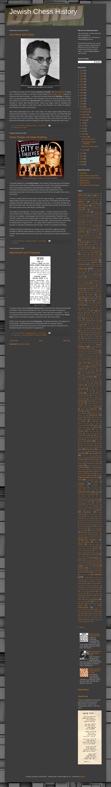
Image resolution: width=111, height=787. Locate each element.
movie (92, 435)
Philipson (99, 469)
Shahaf (99, 530)
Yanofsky (82, 611)
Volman (97, 587)
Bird (87, 228)
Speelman (97, 550)
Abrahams (81, 193)
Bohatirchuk (91, 236)
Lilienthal (96, 399)
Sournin (87, 548)
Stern (81, 560)
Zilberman (96, 617)
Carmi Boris (87, 250)
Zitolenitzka (97, 619)
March (84, 134)
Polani (92, 475)
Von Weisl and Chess (21, 34)
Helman (97, 342)
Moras (97, 431)
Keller (85, 371)
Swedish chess (82, 564)
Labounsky (81, 389)
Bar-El (81, 218)
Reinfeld (97, 498)
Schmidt (90, 524)
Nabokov (80, 441)
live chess (81, 403)
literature (90, 401)
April (83, 131)
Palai (86, 457)
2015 (82, 101)
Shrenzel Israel (88, 536)
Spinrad (97, 552)
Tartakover (81, 568)
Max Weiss (96, 423)
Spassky (95, 548)
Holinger (90, 351)
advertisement (82, 195)
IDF (79, 355)
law (88, 393)
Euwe (100, 291)
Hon (96, 351)
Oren (100, 453)
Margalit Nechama (95, 413)
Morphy (80, 433)
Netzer (81, 447)
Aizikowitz (80, 199)
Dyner (87, 283)
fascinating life (59, 92)
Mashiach (96, 417)
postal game (89, 479)
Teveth (94, 572)
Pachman (80, 457)
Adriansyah (96, 193)
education (80, 285)
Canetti (80, 248)
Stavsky (98, 556)
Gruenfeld (89, 328)
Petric (100, 465)
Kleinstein (99, 375)
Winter (95, 599)
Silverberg (96, 538)
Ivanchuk (88, 357)
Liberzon (99, 397)
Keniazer (92, 371)
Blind (91, 232)
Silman (89, 538)
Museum (96, 437)
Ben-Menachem (96, 222)
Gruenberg (80, 328)
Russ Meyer (90, 514)
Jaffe (86, 359)
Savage (82, 522)
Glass (80, 319)
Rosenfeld (90, 508)
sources (80, 548)
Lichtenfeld (83, 399)
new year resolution (93, 447)
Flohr (90, 301)
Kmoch (82, 377)
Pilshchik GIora (89, 473)
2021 (82, 84)
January (84, 150)
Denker (98, 273)
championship (97, 252)
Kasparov (81, 369)
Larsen (97, 391)
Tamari (85, 566)
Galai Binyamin (91, 305)
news (80, 449)
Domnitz (80, 277)
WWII (93, 609)
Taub (89, 568)
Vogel (91, 587)
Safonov (89, 516)
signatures (81, 538)
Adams (89, 193)
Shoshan (80, 536)
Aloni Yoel (96, 206)
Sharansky (84, 532)
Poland (86, 475)
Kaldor (100, 363)
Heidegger (80, 342)
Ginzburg (86, 317)
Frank (79, 303)
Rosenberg (95, 506)
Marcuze (85, 413)
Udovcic (100, 579)
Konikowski (97, 379)
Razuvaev (83, 496)
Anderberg (88, 208)
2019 (82, 90)
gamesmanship (94, 307)
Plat (81, 475)
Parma (100, 459)
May (83, 128)
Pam (88, 459)
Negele (93, 445)
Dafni (79, 271)
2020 (82, 87)
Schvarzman (83, 526)
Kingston (97, 373)
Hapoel (86, 338)
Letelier (100, 393)
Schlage (99, 522)
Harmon (93, 338)
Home (40, 340)
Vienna (85, 587)
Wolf (79, 603)
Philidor (97, 467)
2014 (82, 104)
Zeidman (80, 617)
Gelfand (91, 311)
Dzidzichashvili (96, 283)
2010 (82, 159)
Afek (92, 195)
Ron (87, 506)
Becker (80, 222)
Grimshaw (89, 327)
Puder (91, 488)
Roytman (98, 510)
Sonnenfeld (88, 546)
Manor (97, 411)
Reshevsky (95, 500)
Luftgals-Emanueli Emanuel (85, 407)
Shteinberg (97, 536)
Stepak (100, 558)
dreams (88, 279)
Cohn (86, 262)
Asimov (80, 214)
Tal (79, 566)
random (86, 494)
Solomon (80, 546)
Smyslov (80, 544)
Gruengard (98, 329)
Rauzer (100, 494)
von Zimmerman (84, 591)
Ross (97, 508)
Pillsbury (99, 471)
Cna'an (79, 262)
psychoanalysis (82, 488)
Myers (98, 439)
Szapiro (97, 564)
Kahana (93, 363)
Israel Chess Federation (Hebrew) (90, 178)
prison (87, 481)
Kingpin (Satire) (85, 180)
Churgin (99, 258)
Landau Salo (98, 389)
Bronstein (81, 244)
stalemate (89, 554)
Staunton (90, 556)
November (85, 112)
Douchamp (80, 279)
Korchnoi (80, 381)
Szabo (90, 564)
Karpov (91, 367)
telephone (91, 570)
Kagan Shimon (83, 363)
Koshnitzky (97, 381)
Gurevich (89, 332)
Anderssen (96, 208)
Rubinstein (87, 512)
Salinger (86, 518)
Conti (79, 266)
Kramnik (90, 385)
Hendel (89, 345)
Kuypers (97, 387)
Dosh (97, 277)
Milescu (80, 429)
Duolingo (99, 281)
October (84, 114)
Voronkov (93, 591)
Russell (98, 514)
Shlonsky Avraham (93, 534)
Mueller (98, 435)
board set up (92, 234)
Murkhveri (80, 437)
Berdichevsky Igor (90, 224)
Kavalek (90, 369)
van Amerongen (82, 583)
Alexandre (81, 204)
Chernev (84, 254)
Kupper (80, 387)
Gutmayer (91, 334)
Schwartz (91, 526)
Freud (84, 303)
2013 (82, 106)
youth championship (83, 613)
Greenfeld (80, 327)
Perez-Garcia (95, 463)
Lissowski (81, 401)
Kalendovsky (83, 365)
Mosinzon (85, 435)
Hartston (99, 338)
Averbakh (96, 214)
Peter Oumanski (92, 465)
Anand (80, 208)
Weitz (92, 595)
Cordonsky (85, 266)
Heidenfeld (89, 342)
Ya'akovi (99, 609)
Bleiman (82, 232)
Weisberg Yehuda (83, 595)
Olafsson (97, 451)
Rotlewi (80, 510)
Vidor (79, 587)
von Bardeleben (82, 589)
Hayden (98, 340)
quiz (97, 490)
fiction (100, 297)
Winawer (87, 599)
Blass (90, 230)
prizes (96, 482)
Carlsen (97, 248)
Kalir (89, 365)
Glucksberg (96, 318)
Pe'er (97, 461)
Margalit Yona (81, 415)
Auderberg (87, 214)
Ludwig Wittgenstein (93, 405)
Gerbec (97, 313)
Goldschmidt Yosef (83, 320)
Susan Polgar (95, 562)
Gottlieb (80, 322)
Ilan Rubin (86, 355)
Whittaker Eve (89, 597)
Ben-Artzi (86, 222)
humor (86, 353)
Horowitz (80, 353)
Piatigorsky (91, 471)
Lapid (90, 391)
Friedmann (98, 303)
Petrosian (83, 467)
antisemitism (82, 210)
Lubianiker (81, 405)
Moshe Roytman (90, 433)
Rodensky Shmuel (95, 504)
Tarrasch (96, 566)
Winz (89, 601)
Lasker (80, 393)
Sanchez (99, 520)
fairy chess (98, 292)
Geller (82, 313)
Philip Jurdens (81, 469)
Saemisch (80, 516)
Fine (98, 298)
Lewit (79, 397)
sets (86, 530)
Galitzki (100, 305)
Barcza (80, 220)
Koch (81, 379)
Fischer (80, 301)
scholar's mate (98, 524)
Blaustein (99, 230)
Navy (98, 443)
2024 (82, 76)
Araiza (92, 210)
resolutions (80, 502)
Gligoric (88, 318)
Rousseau (88, 510)
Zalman (90, 615)
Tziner (93, 579)
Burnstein (80, 246)
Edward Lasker (90, 285)
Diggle (85, 275)
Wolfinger (86, 603)
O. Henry (82, 451)
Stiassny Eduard (89, 560)
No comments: (42, 125)
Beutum (80, 228)
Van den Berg (93, 583)
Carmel (80, 250)
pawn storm (90, 461)
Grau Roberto (98, 322)
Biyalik (100, 228)
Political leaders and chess (88, 477)
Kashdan (97, 367)
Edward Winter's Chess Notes (89, 175)
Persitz (80, 465)
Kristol (97, 385)
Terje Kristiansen (85, 572)
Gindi (79, 317)
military (88, 429)
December (85, 109)
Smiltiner (87, 542)
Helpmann (80, 345)
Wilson (80, 599)
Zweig (90, 621)
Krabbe (96, 383)
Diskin (90, 275)
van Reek (86, 585)
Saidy (79, 518)
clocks (15, 243)
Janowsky (92, 359)
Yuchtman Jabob (97, 613)
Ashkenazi (96, 212)
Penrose (80, 463)
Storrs (98, 560)
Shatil (91, 532)
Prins (79, 481)
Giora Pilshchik (96, 317)
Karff (84, 367)
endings (80, 289)
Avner (85, 216)
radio (97, 492)
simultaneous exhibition (40, 335)
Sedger (98, 526)
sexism (93, 530)
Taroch (90, 566)
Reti (89, 502)
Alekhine (81, 202)
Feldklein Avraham (90, 297)
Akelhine (89, 199)
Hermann (93, 347)
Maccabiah (98, 407)
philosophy (83, 471)
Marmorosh (17, 127)
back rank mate (98, 216)
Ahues (90, 197)
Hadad (85, 336)
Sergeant (92, 528)
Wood (90, 605)
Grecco (89, 324)
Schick (93, 522)
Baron (92, 220)
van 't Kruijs (97, 581)
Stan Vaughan (81, 556)
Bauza (98, 220)
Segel (79, 528)
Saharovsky (96, 516)
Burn (97, 244)
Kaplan (79, 367)
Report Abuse (83, 690)
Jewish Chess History (43, 11)
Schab (87, 522)
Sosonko (96, 546)
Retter (86, 504)
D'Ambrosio (97, 269)
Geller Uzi (90, 313)
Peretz (87, 463)
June (83, 125)
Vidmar (98, 585)
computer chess (94, 264)
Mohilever (81, 431)
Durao (81, 283)
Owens (97, 455)
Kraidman (81, 385)
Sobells (90, 544)
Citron (82, 260)
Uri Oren (89, 581)
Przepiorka (30, 335)
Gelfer (100, 311)
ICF (97, 353)
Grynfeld (83, 330)
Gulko (97, 330)
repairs (87, 500)
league (93, 393)
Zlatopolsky (84, 621)
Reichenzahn (81, 498)
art (88, 212)
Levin (98, 395)
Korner (90, 381)
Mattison (80, 423)
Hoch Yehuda (98, 349)
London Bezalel (91, 403)
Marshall (88, 417)
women (80, 605)
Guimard (91, 330)
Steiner (85, 558)
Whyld (97, 597)
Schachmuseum (85, 183)
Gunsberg (80, 332)
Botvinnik (83, 242)
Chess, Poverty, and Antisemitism (94, 634)
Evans (83, 292)
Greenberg (96, 324)
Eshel (94, 288)
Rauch (93, 494)
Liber (93, 397)
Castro (81, 252)
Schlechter (82, 524)
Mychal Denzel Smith (89, 439)
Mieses (95, 427)
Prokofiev (95, 484)
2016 (82, 98)
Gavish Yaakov (94, 308)
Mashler (92, 419)
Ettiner (100, 288)
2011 (82, 156)
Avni (90, 216)
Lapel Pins (83, 391)
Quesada (89, 490)
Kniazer (90, 377)
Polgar (98, 475)
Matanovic (99, 419)
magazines (93, 409)
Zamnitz (97, 615)
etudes (81, 290)
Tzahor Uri (87, 579)
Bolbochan (99, 236)
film (94, 298)
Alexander (95, 201)
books (99, 238)
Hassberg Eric (83, 340)
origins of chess (87, 455)
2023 (82, 79)
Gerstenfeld (89, 315)
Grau (91, 322)
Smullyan (96, 542)
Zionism (89, 619)
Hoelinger (82, 351)
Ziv (78, 621)
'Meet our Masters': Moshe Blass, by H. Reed (95, 670)
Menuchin (80, 427)
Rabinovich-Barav (84, 492)
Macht (83, 409)
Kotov (88, 383)
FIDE (82, 299)
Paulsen (82, 461)
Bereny (88, 226)
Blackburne (83, 230)
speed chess (88, 550)
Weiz (98, 595)
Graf (85, 322)
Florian (97, 301)
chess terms (94, 254)
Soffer (97, 544)
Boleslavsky (83, 238)
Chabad (88, 252)
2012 (82, 153)
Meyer (88, 427)
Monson (91, 431)
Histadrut (89, 349)
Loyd (98, 403)
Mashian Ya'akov (83, 419)
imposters (80, 357)
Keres (100, 371)
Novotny (99, 449)
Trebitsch (87, 577)
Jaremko (99, 359)
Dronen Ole (96, 279)
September (85, 117)
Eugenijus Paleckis (91, 290)
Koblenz (99, 377)
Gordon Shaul (95, 320)
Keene (80, 371)
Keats (97, 369)
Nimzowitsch (90, 449)
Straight (80, 562)
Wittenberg (97, 601)
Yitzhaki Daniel (90, 611)
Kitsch (86, 375)
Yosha (98, 611)
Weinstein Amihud (94, 593)
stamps (96, 554)
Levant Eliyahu (84, 395)
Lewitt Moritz (86, 397)
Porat (80, 480)
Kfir (82, 373)
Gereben (80, 315)
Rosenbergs (81, 508)
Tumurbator (96, 577)
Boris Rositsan (90, 240)
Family (83, 295)
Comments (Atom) (24, 344)
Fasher (91, 295)
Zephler (88, 617)
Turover (80, 579)
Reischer (80, 500)
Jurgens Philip (95, 361)
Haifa (97, 336)
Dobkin (96, 275)
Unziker (82, 581)
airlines (97, 197)
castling (99, 250)
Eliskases (92, 287)
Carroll (93, 250)
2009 (82, 162)
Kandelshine (96, 365)
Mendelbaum (96, 425)
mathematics (95, 421)
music (79, 439)
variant (92, 585)
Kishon (80, 375)
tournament (96, 574)
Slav (79, 542)
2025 (82, 73)
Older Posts (66, 340)
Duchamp (80, 281)
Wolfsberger (96, 603)
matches (83, 421)
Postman (97, 479)
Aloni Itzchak (83, 206)
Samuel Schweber (90, 520)
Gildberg (97, 315)
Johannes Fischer (84, 361)
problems (81, 484)
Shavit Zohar (98, 532)
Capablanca (88, 248)
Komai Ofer (88, 379)
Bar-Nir (88, 218)
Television (99, 570)
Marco (79, 413)
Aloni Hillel (95, 204)
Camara (97, 246)
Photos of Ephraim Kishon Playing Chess (95, 653)
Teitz (94, 568)
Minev (97, 429)
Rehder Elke (94, 496)
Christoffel (91, 258)
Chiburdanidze (89, 256)
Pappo (94, 459)
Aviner (79, 216)
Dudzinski (87, 281)
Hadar (91, 336)
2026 (82, 70)
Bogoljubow (81, 236)
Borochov (99, 240)
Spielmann (88, 552)
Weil (84, 593)
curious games (95, 266)
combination (82, 264)
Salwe (93, 518)
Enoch (88, 289)
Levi (93, 395)
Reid (89, 498)
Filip (89, 298)
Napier (81, 443)
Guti (84, 334)
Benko (80, 224)
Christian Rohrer (82, 258)
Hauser (91, 340)
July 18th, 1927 (55, 94)
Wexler (80, 597)
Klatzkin (92, 375)
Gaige (82, 305)
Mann (91, 411)
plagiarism (99, 473)
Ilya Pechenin (95, 355)
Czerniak (82, 268)
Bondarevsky (91, 238)
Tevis (100, 572)
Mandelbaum (82, 411)
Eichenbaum (83, 287)
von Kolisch (91, 589)
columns (94, 262)
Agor (98, 195)
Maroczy (80, 417)
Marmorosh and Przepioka (24, 252)
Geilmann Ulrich (82, 311)
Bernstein (96, 226)
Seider (85, 528)
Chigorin (97, 256)
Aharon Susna (82, 197)
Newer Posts (14, 340)
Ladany (90, 389)
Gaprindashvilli (82, 308)
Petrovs (91, 467)
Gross (97, 327)
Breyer (97, 242)
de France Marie (89, 273)
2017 (82, 95)
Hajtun (80, 338)
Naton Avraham (90, 443)
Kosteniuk (80, 383)
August (84, 120)
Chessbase (83, 173)
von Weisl (24, 127)
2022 (82, 81)
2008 (82, 164)
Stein (79, 558)
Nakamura (99, 441)
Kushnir (88, 387)
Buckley (91, 244)
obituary (90, 451)
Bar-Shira (96, 218)
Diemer (80, 275)
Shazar (82, 534)
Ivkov (94, 357)
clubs (96, 260)
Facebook (90, 292)
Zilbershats (81, 619)
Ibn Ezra (92, 353)
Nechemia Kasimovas (83, 445)
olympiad (23, 335)
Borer (83, 240)
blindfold (97, 232)
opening (91, 453)
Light (90, 399)
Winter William (81, 601)
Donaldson (90, 277)
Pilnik (81, 473)
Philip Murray (91, 469)
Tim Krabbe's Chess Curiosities (89, 185)
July (83, 123)
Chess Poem (83, 696)
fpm (70, 776)
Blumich (80, 234)
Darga (85, 271)
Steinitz (91, 558)
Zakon (82, 615)
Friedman (91, 303)
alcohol (97, 199)
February (85, 137)
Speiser (80, 552)
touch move (83, 574)
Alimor (87, 204)
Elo (98, 287)
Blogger (82, 776)
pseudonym (94, 486)
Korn (85, 381)
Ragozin (80, 494)
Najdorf (89, 441)
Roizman (80, 506)
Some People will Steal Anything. (28, 137)
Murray (88, 437)
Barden (86, 220)
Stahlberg (80, 554)
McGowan (80, 425)
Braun (91, 242)
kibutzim (88, 373)
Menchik (87, 425)
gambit (83, 307)
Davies (92, 271)
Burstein (89, 246)
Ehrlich (100, 285)
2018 (82, 93)
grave (82, 325)
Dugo (93, 281)
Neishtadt (99, 445)
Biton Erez (93, 228)
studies (86, 562)
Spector (80, 550)
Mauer (87, 423)
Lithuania (97, 401)
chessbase (80, 256)
